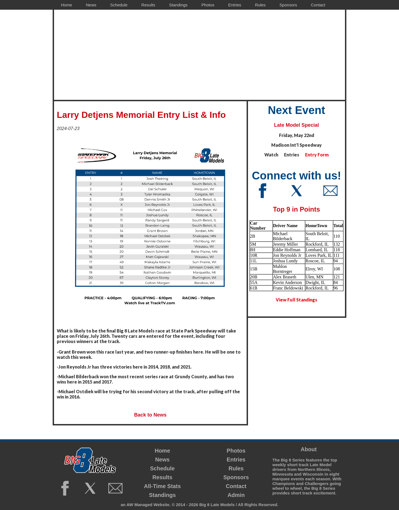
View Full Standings (296, 299)
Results (162, 477)
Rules (236, 468)
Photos (236, 451)
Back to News (150, 415)
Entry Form (317, 154)
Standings (162, 495)
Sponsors (236, 477)
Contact (236, 486)
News (162, 459)
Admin (236, 495)
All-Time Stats (162, 486)
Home (162, 451)
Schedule (162, 468)
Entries (236, 459)
